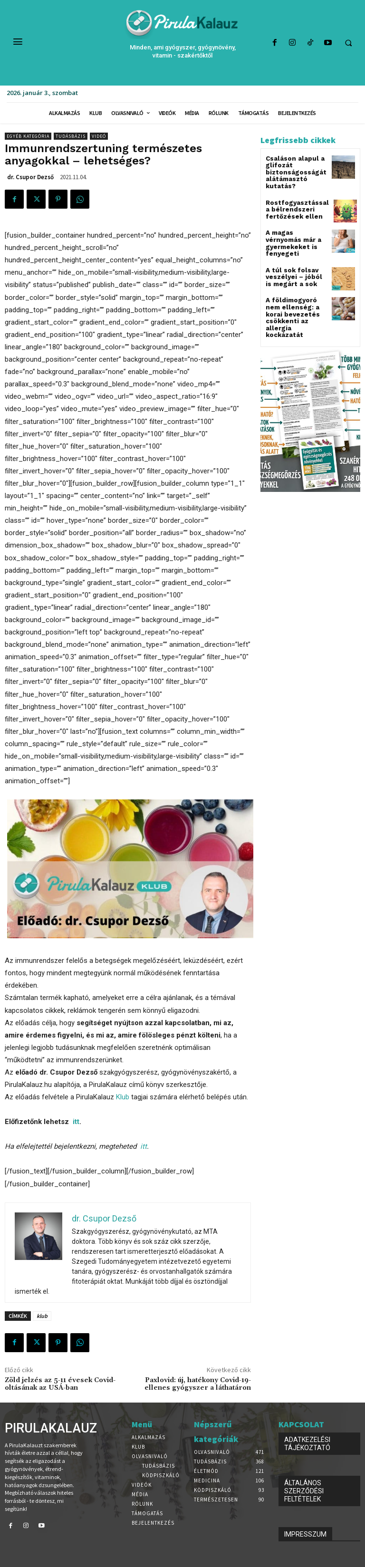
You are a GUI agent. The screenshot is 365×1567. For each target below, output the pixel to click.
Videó (99, 136)
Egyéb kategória (28, 136)
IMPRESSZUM (305, 1534)
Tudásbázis (70, 136)
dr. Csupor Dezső (30, 177)
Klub (122, 1097)
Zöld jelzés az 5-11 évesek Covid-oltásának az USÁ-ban (60, 1384)
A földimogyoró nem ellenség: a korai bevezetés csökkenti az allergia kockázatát (296, 303)
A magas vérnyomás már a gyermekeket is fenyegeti (295, 236)
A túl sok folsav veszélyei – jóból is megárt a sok (294, 266)
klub (42, 1315)
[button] (348, 43)
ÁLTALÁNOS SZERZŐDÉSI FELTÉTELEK (304, 1491)
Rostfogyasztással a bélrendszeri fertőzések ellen (295, 206)
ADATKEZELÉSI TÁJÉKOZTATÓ (307, 1444)
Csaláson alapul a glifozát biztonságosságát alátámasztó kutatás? (292, 171)
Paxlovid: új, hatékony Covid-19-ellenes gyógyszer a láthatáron (197, 1384)
